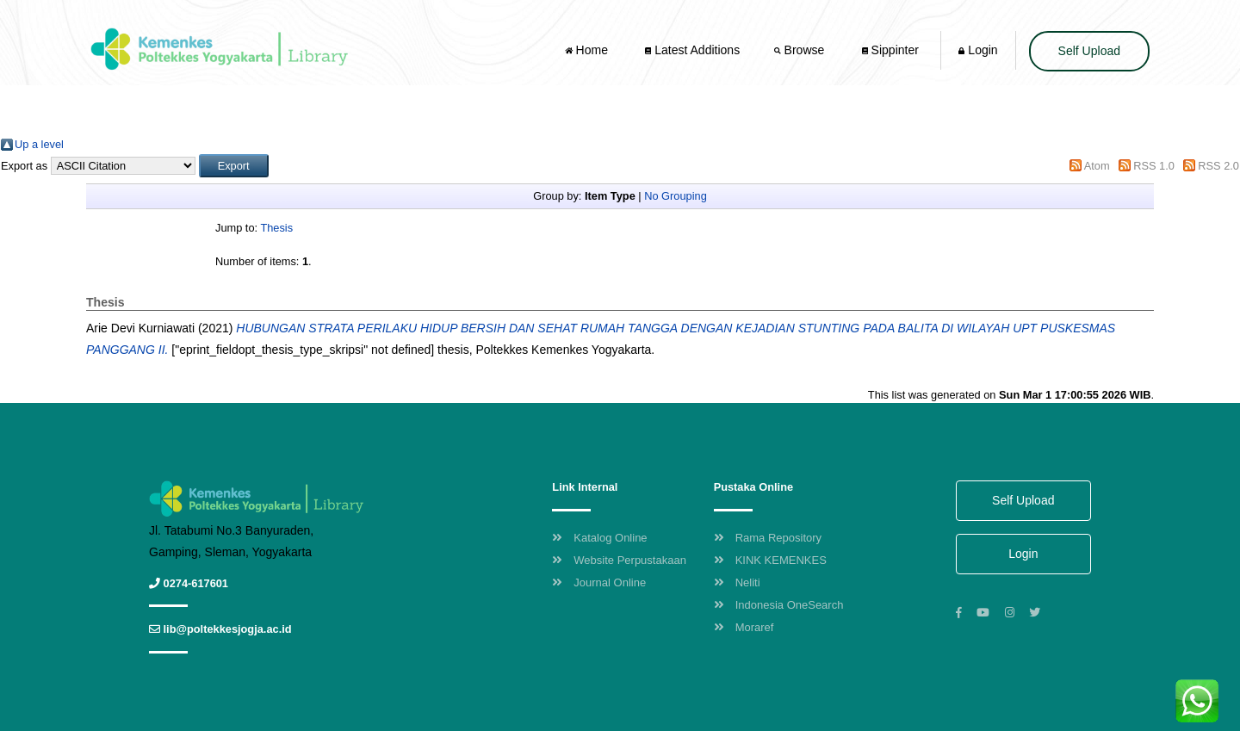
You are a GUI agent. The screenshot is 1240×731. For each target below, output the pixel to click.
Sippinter (890, 50)
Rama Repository (768, 537)
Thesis (276, 227)
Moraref (744, 627)
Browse (801, 50)
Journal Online (599, 582)
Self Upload (1089, 51)
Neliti (737, 582)
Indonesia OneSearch (779, 604)
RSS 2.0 (1218, 165)
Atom (1097, 165)
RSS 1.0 (1154, 165)
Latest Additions (692, 50)
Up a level (39, 144)
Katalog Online (599, 537)
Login (977, 50)
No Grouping (675, 195)
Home (588, 50)
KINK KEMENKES (770, 560)
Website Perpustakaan (619, 560)
